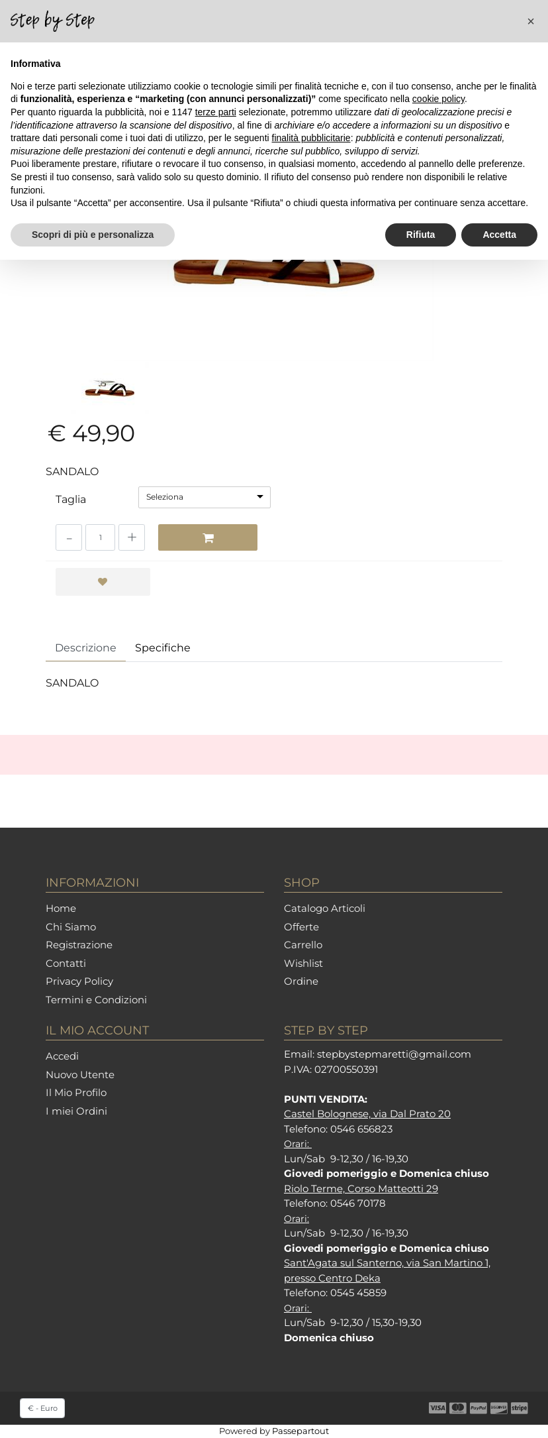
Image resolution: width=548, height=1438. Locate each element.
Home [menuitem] (61, 908)
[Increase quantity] (131, 537)
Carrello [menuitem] (303, 944)
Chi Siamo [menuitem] (71, 926)
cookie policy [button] (438, 98)
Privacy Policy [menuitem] (79, 981)
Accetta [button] (499, 234)
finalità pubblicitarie (311, 138)
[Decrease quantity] (69, 537)
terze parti (215, 112)
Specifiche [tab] (163, 647)
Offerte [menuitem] (301, 926)
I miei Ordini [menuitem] (76, 1111)
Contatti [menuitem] (66, 963)
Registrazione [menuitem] (79, 944)
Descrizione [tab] (85, 647)
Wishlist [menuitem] (303, 963)
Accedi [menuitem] (62, 1056)
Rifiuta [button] (420, 234)
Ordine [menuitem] (301, 981)
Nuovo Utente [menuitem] (80, 1074)
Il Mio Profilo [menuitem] (76, 1092)
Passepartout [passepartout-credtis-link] (300, 1430)
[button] (530, 21)
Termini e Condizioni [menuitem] (96, 999)
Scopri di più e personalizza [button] (93, 234)
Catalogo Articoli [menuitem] (324, 908)
